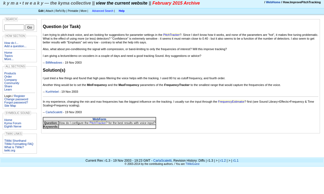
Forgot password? (16, 102)
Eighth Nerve (13, 126)
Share (8, 86)
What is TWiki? (14, 147)
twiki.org (9, 150)
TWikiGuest (192, 163)
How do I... (11, 42)
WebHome (273, 2)
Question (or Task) (61, 26)
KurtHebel (52, 91)
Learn (8, 89)
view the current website (121, 3)
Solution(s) (54, 70)
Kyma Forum (12, 123)
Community (11, 83)
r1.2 (223, 160)
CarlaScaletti (53, 112)
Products (10, 73)
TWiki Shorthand (15, 140)
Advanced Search (102, 10)
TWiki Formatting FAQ (18, 144)
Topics (8, 55)
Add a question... (15, 46)
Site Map (10, 105)
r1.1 (236, 160)
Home (8, 52)
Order (8, 76)
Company (10, 79)
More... (8, 59)
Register (19, 96)
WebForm (99, 119)
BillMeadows (53, 62)
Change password (16, 99)
